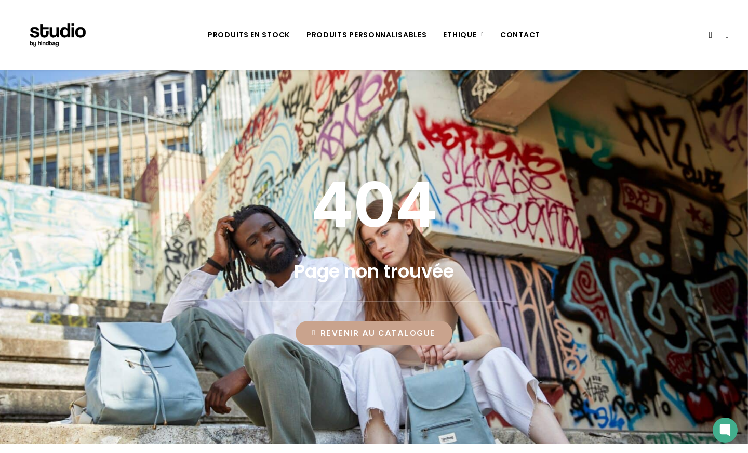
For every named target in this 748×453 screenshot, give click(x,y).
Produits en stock (249, 35)
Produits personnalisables (366, 35)
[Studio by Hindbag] (54, 35)
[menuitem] (249, 35)
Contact (520, 35)
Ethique (463, 35)
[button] (709, 35)
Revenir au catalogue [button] (374, 333)
